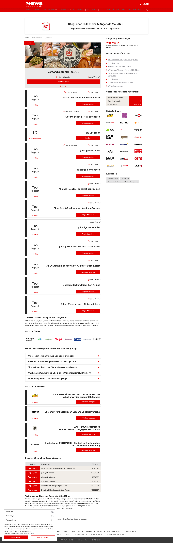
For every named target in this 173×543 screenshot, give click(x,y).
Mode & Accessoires (131, 182)
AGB (110, 540)
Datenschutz (98, 540)
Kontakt (88, 531)
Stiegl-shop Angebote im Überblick (119, 66)
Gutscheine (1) (37, 38)
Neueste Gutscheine (75, 534)
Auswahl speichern (43, 537)
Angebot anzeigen (88, 104)
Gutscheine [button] (49, 10)
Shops (99, 531)
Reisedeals (92, 10)
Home (28, 10)
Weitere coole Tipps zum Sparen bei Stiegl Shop (124, 70)
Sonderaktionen (114, 531)
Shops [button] (36, 10)
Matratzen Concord (131, 10)
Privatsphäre (67, 540)
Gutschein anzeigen (88, 272)
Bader (116, 10)
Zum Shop (88, 138)
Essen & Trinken (113, 178)
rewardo (76, 531)
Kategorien (78, 10)
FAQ (66, 531)
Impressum (82, 540)
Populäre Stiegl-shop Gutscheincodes (120, 82)
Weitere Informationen (115, 86)
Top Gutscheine (96, 534)
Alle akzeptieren (15, 537)
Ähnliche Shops (113, 63)
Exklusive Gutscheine (117, 534)
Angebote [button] (64, 10)
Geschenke (125, 178)
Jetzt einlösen (63, 82)
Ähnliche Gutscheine (115, 79)
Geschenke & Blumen (115, 182)
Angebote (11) (48, 38)
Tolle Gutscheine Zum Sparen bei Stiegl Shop (123, 60)
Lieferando (105, 10)
